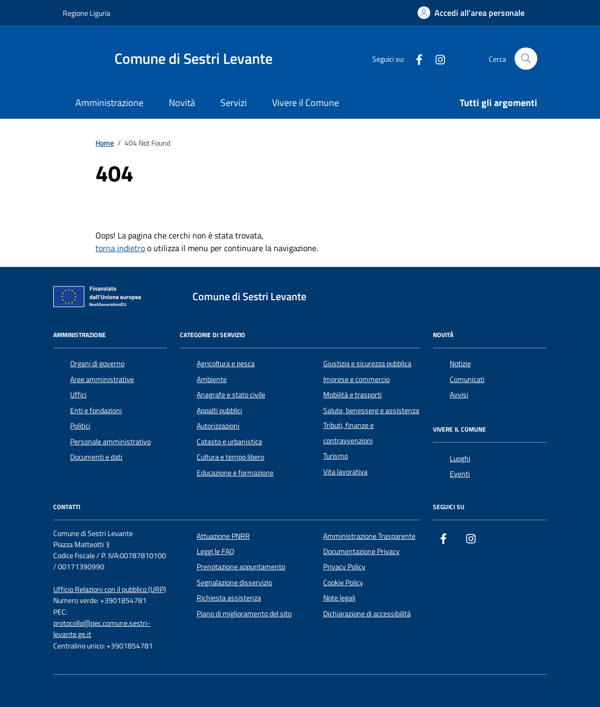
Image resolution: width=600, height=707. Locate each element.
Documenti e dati (96, 457)
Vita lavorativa (345, 471)
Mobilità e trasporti (352, 394)
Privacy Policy (344, 566)
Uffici (78, 394)
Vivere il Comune (305, 102)
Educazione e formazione (235, 473)
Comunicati (467, 379)
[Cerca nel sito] (526, 58)
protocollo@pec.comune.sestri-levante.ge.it (101, 629)
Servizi (233, 102)
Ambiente (212, 379)
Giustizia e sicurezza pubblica (367, 363)
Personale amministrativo (110, 441)
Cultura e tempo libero (230, 457)
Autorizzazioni (218, 426)
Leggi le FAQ (215, 551)
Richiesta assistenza (229, 598)
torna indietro (120, 248)
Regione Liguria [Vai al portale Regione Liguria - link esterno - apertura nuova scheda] (86, 12)
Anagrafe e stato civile (231, 394)
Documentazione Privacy (361, 551)
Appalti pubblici (219, 410)
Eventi (460, 474)
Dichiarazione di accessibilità (367, 613)
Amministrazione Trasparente (369, 536)
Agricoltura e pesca (226, 363)
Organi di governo (97, 363)
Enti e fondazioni (96, 410)
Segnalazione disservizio (234, 582)
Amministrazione (109, 102)
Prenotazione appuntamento (241, 566)
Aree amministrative (102, 379)
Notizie (460, 363)
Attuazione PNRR (223, 536)
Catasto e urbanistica (229, 441)
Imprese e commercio (356, 379)
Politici (80, 426)
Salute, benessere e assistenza (371, 410)
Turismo (335, 456)
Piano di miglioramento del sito (244, 613)
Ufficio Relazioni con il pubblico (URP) (109, 589)
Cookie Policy (343, 582)
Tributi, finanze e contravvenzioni (348, 432)
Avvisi (459, 394)
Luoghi (460, 458)
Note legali (339, 598)
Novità (182, 102)
